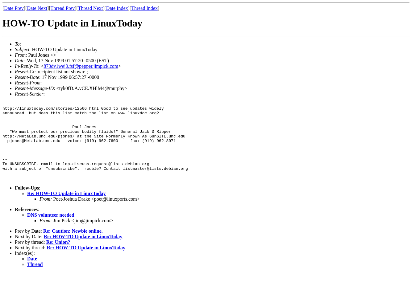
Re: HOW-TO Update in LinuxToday (66, 207)
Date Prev (14, 8)
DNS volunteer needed (50, 228)
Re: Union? (58, 256)
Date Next (37, 8)
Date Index (117, 8)
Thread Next (90, 8)
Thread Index (144, 8)
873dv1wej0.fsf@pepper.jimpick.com (81, 66)
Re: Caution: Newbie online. (73, 244)
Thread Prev (62, 8)
